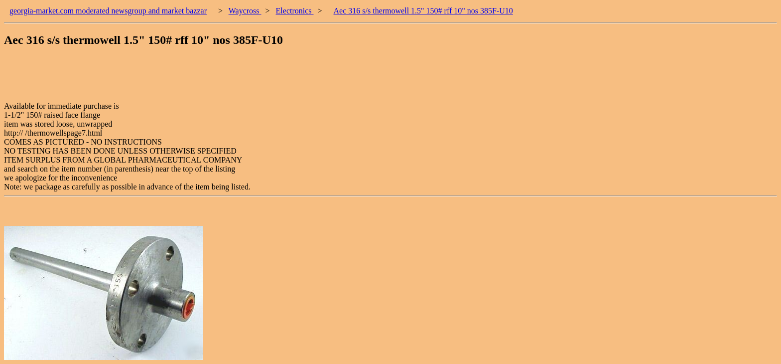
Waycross (245, 10)
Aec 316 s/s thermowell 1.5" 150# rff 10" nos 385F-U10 (423, 10)
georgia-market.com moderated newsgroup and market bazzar (108, 10)
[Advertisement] (185, 79)
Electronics (295, 10)
